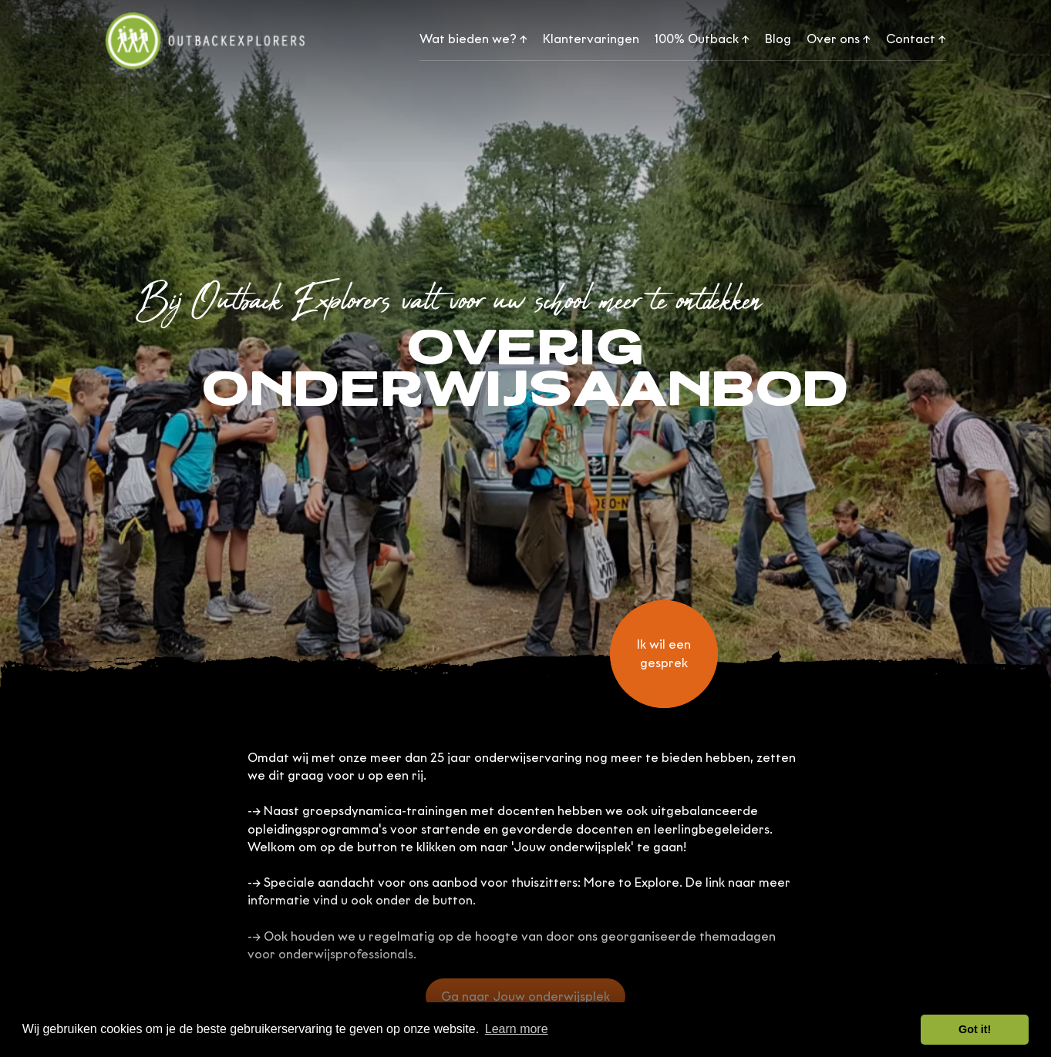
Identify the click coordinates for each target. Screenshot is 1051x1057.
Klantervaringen (591, 39)
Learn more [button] (516, 1028)
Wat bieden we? (473, 39)
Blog (778, 39)
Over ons (839, 39)
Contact (916, 39)
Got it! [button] (974, 1029)
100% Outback (702, 39)
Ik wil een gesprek (664, 653)
